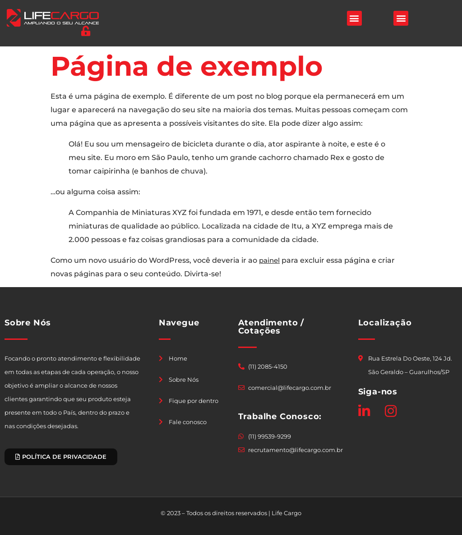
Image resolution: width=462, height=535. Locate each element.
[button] (354, 18)
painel (269, 260)
